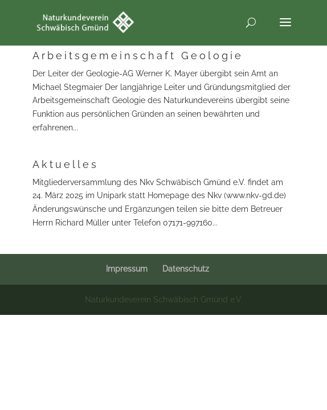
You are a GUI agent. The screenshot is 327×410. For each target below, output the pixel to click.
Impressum (127, 268)
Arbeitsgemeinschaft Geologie (137, 56)
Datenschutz (185, 268)
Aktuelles (65, 164)
